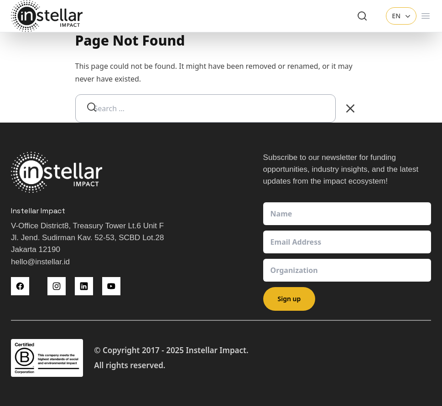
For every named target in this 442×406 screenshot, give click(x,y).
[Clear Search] (350, 108)
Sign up (289, 298)
